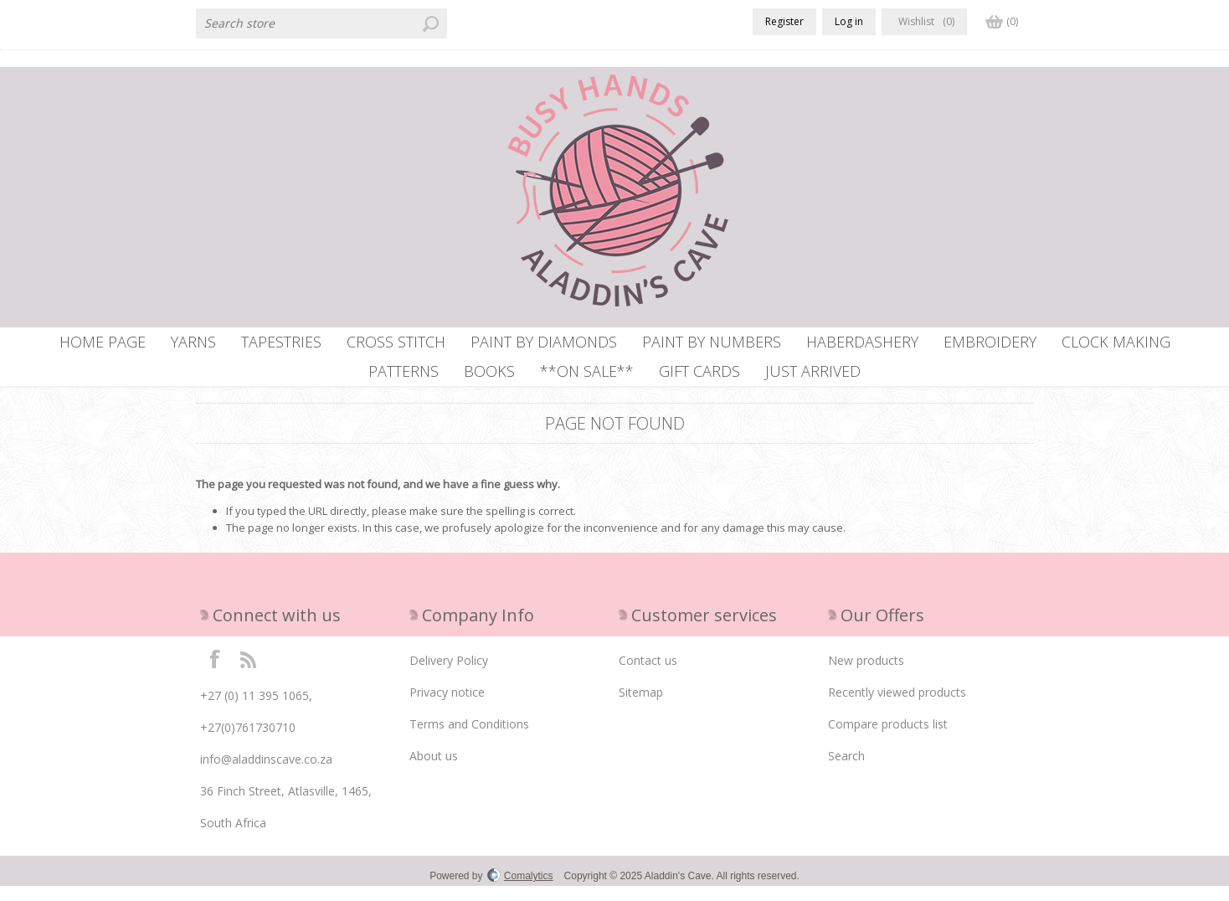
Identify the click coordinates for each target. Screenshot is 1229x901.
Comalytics (520, 891)
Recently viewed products (897, 707)
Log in (849, 21)
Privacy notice (447, 707)
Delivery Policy (448, 675)
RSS (248, 673)
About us (433, 771)
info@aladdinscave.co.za (266, 774)
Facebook (215, 673)
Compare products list (888, 739)
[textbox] (321, 23)
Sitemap (641, 707)
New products (866, 675)
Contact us (648, 675)
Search (846, 771)
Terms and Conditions (469, 739)
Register (784, 21)
